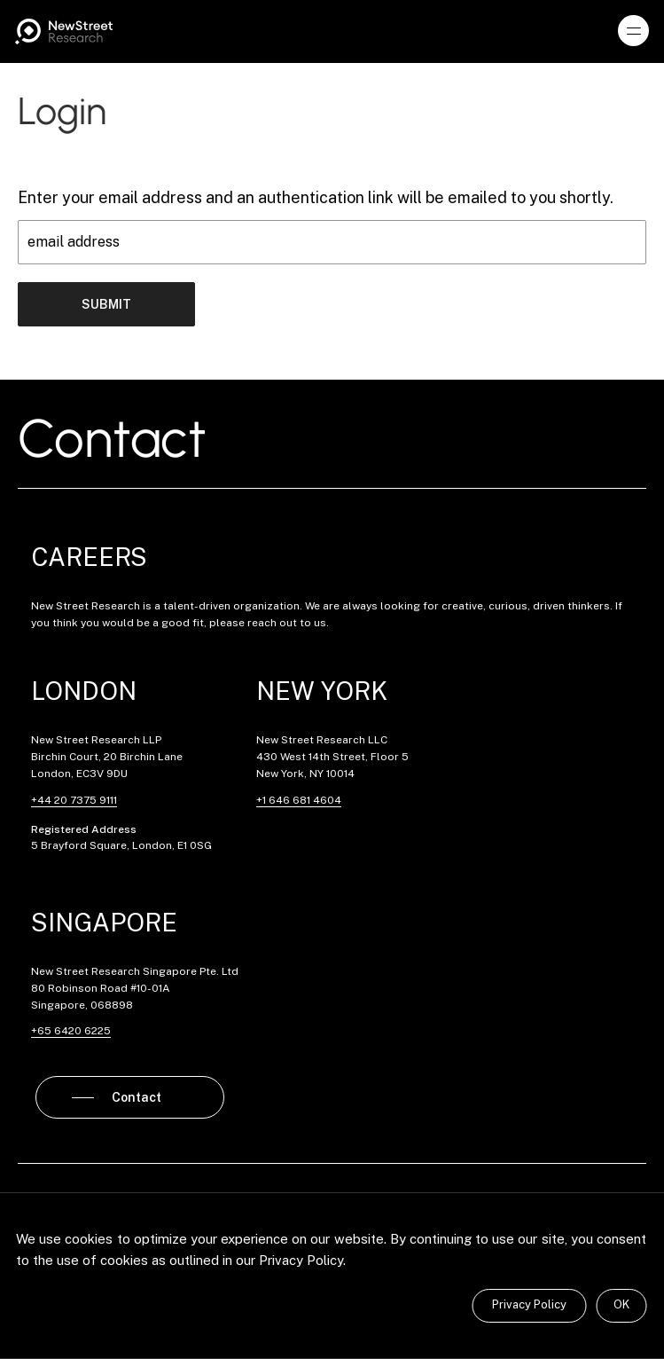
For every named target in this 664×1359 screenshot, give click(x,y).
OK (621, 1304)
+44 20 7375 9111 (74, 800)
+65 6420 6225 (71, 1031)
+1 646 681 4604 (298, 800)
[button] (634, 31)
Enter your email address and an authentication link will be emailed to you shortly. (315, 197)
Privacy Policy (529, 1304)
